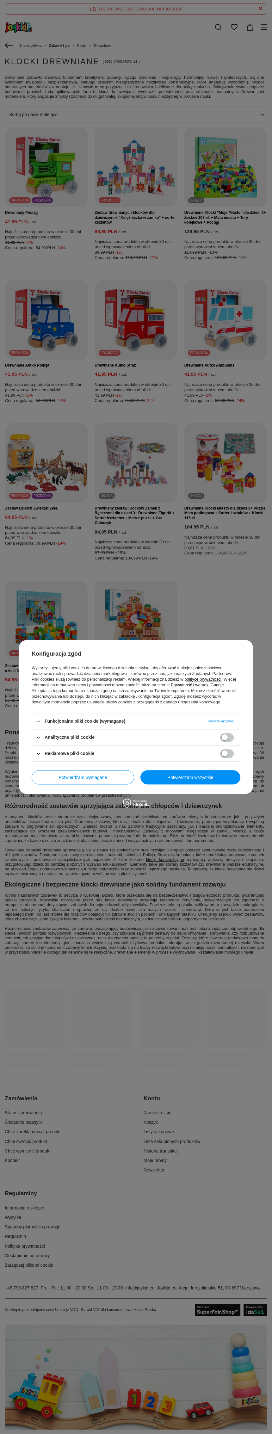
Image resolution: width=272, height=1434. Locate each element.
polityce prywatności (202, 679)
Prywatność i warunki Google (197, 685)
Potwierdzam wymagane (83, 777)
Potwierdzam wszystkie (190, 777)
